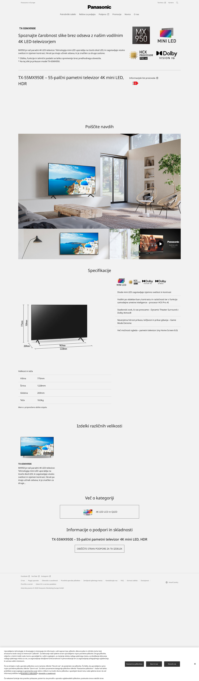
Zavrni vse (154, 664)
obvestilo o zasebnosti (47, 673)
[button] (99, 639)
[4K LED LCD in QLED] (99, 602)
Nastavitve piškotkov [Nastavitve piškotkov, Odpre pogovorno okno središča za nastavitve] (134, 664)
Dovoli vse (172, 664)
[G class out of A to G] (135, 173)
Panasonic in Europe (28, 3)
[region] (99, 664)
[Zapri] (195, 664)
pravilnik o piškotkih (28, 673)
